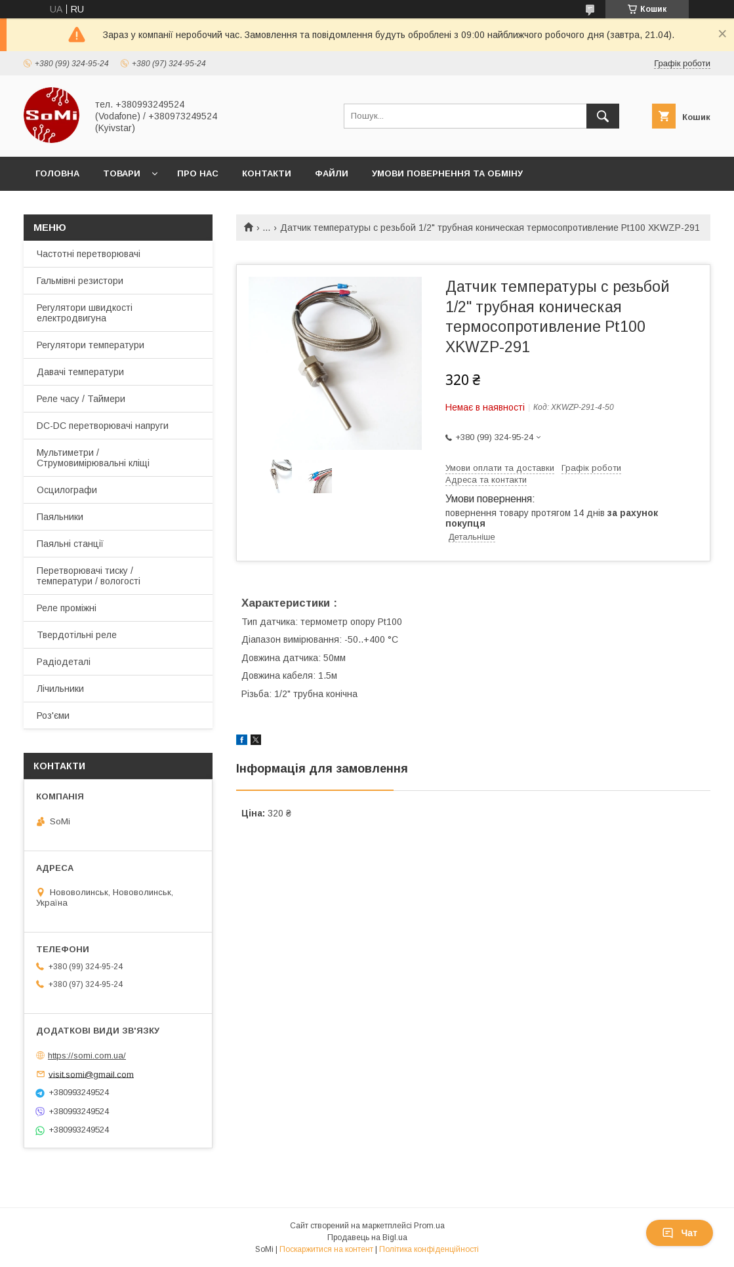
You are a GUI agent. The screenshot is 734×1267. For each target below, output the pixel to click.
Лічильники (60, 688)
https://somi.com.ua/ (87, 1055)
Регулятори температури (90, 345)
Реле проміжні (66, 608)
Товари (121, 173)
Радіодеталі (64, 661)
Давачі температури (80, 372)
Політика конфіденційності (429, 1249)
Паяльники (60, 517)
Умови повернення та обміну (447, 173)
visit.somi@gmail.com (91, 1074)
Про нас (197, 173)
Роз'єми (53, 715)
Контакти (266, 173)
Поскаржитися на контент (326, 1249)
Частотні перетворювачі (88, 254)
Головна (57, 173)
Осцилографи (67, 490)
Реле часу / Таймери (81, 398)
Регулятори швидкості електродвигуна (85, 312)
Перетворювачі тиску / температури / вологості (88, 575)
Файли (331, 173)
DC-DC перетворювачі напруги (103, 425)
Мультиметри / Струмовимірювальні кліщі (93, 457)
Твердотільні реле (77, 635)
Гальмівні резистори (80, 280)
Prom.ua (429, 1225)
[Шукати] (602, 116)
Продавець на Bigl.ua (367, 1237)
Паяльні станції (70, 543)
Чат (679, 1233)
